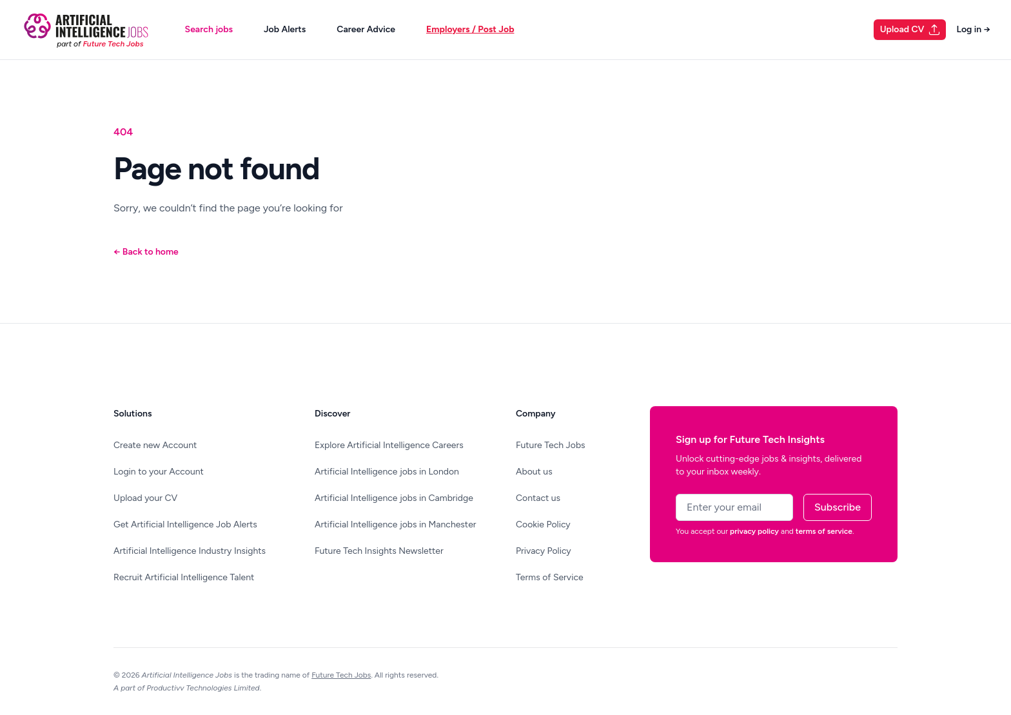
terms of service (824, 531)
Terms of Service (550, 577)
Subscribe (837, 507)
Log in (973, 29)
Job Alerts (285, 29)
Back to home (146, 251)
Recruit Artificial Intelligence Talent (183, 577)
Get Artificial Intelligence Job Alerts (185, 524)
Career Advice (366, 29)
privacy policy (754, 531)
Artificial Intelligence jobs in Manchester (395, 524)
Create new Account (155, 445)
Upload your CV (145, 498)
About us (534, 471)
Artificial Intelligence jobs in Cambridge (394, 498)
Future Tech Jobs (550, 445)
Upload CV (910, 29)
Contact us (538, 498)
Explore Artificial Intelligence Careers (389, 445)
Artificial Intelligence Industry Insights (189, 550)
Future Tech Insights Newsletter (379, 550)
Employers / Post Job (470, 29)
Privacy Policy (543, 550)
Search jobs (209, 29)
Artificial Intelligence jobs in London (387, 471)
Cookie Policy (543, 524)
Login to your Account (158, 471)
